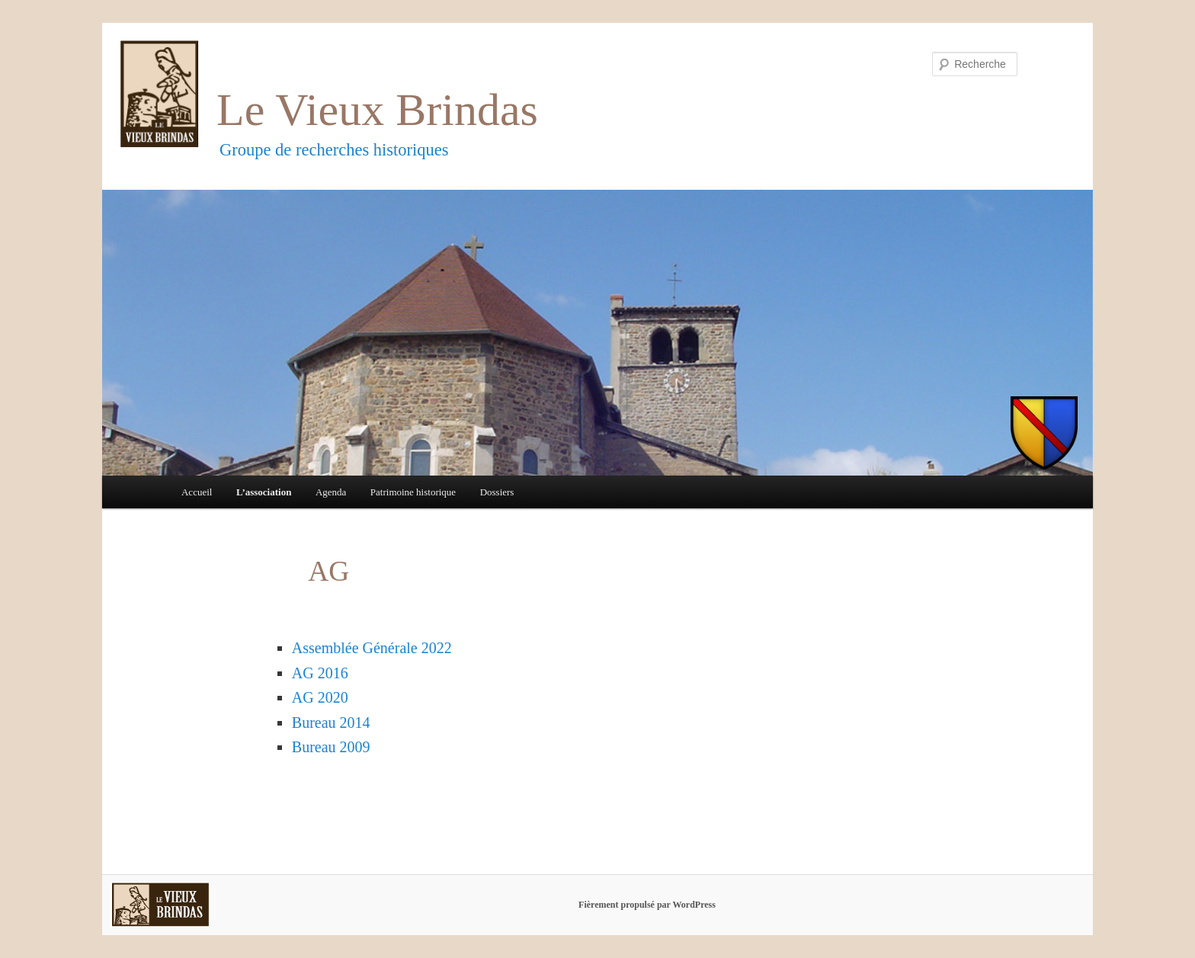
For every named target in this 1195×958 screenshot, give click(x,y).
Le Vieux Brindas (377, 110)
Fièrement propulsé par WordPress (647, 904)
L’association (263, 492)
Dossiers (497, 492)
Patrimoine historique (413, 492)
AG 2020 (320, 697)
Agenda (331, 492)
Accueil (196, 492)
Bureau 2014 (331, 722)
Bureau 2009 (331, 747)
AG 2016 (320, 673)
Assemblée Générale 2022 (372, 647)
